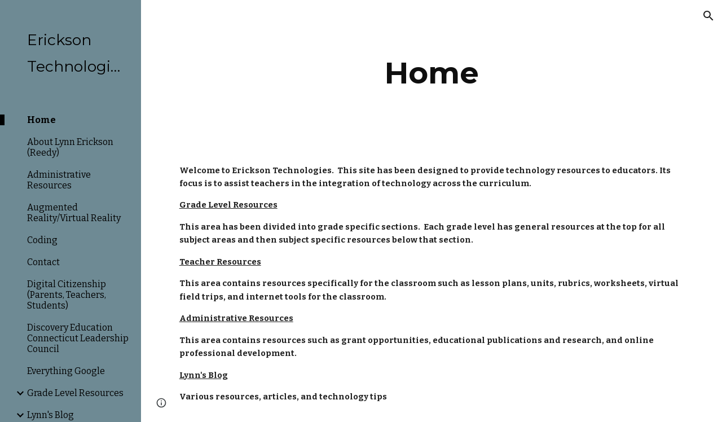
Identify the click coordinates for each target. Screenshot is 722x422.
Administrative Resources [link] (59, 180)
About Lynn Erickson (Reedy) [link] (70, 147)
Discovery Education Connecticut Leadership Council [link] (78, 338)
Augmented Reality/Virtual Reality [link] (74, 212)
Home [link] (41, 120)
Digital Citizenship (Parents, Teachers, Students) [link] (66, 295)
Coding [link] (42, 240)
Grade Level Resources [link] (75, 393)
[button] (708, 15)
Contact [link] (43, 262)
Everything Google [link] (66, 371)
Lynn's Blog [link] (50, 415)
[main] (432, 73)
